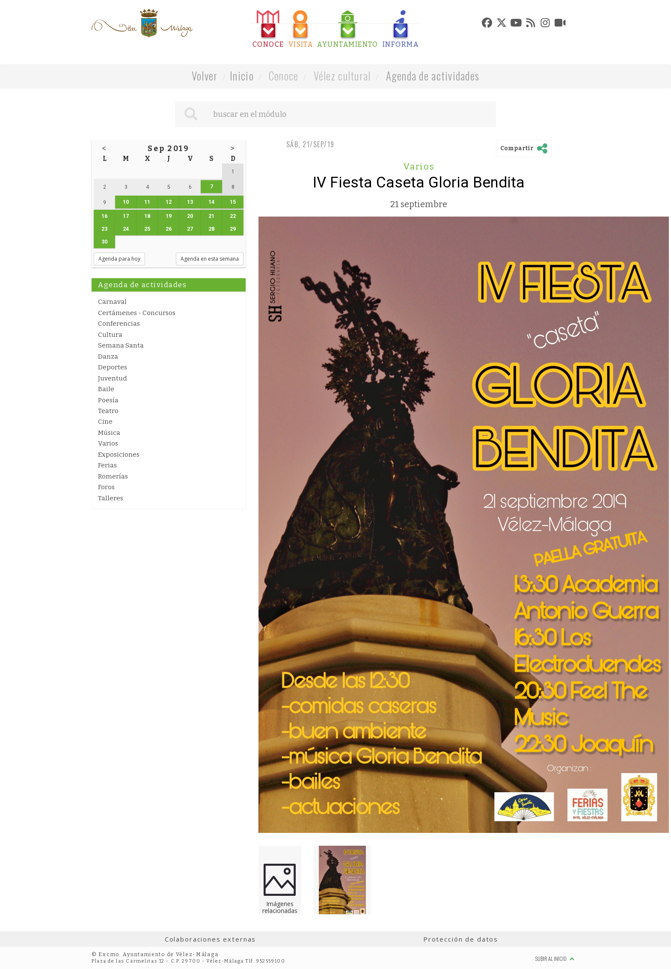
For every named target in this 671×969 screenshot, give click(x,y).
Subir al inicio (555, 958)
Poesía (108, 400)
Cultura (110, 335)
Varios (108, 443)
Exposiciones (119, 454)
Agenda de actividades (433, 75)
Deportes (112, 367)
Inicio (242, 75)
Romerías (113, 476)
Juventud (112, 378)
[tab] (268, 29)
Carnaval (112, 302)
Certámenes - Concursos (136, 313)
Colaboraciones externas (210, 939)
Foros (106, 487)
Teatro (108, 411)
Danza (108, 356)
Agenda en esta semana (210, 258)
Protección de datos (460, 939)
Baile (106, 389)
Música (109, 433)
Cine (105, 421)
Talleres (110, 498)
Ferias (107, 465)
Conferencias (119, 323)
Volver (205, 75)
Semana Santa (121, 345)
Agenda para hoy (119, 258)
